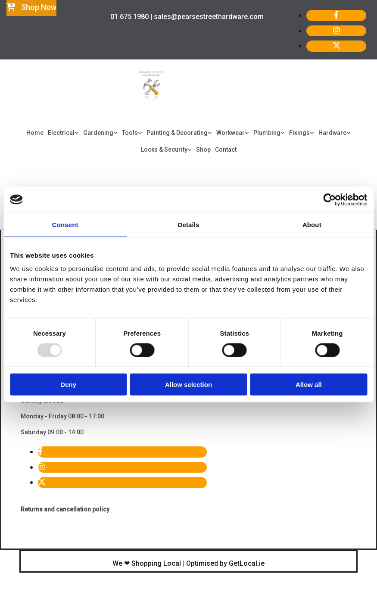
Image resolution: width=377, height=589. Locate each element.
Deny (68, 384)
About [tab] (311, 224)
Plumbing (266, 132)
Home (35, 132)
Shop (203, 149)
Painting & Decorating (177, 132)
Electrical (61, 132)
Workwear (230, 132)
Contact (226, 149)
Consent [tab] (65, 224)
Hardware (332, 132)
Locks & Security (164, 149)
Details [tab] (188, 224)
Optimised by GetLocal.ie (225, 563)
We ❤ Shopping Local (146, 563)
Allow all (309, 384)
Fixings (299, 132)
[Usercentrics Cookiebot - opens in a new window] (329, 199)
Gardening (98, 132)
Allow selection (188, 384)
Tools (130, 132)
